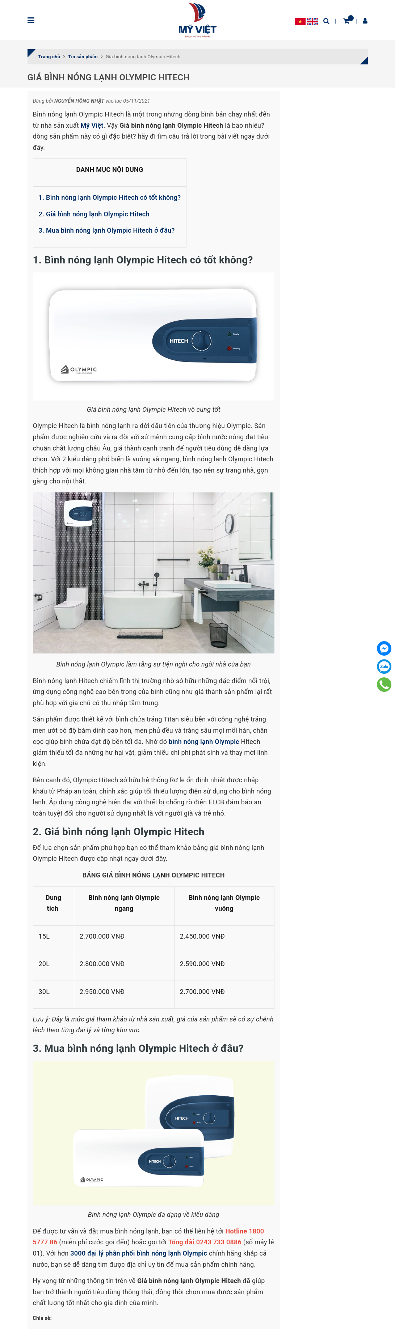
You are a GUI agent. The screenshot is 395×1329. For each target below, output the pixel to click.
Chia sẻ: (42, 1318)
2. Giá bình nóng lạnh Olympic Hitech (94, 214)
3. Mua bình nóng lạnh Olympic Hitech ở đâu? (108, 230)
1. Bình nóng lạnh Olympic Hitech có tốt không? (110, 197)
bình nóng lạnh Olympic (204, 741)
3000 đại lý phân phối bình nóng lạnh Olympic (139, 1253)
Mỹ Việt (92, 125)
